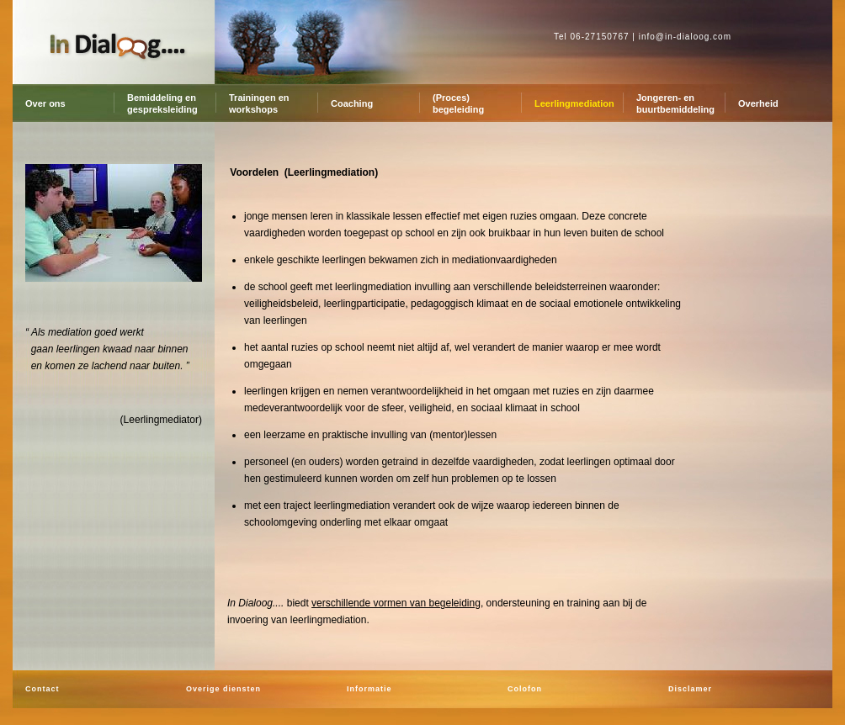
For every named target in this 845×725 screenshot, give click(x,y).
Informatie (369, 689)
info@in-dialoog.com (685, 36)
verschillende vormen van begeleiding (396, 603)
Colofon (525, 689)
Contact (42, 689)
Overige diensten (223, 689)
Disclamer (690, 689)
